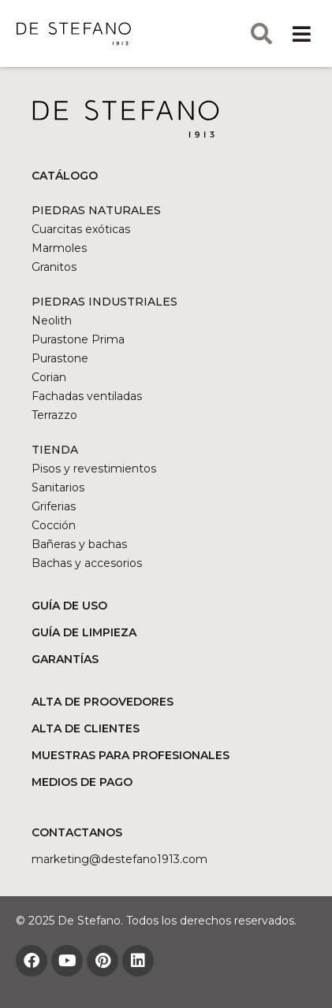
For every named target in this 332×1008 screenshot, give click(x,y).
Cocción (54, 525)
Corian (49, 377)
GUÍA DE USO (69, 605)
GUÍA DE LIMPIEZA (84, 632)
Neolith (52, 320)
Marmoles (59, 248)
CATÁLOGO (65, 176)
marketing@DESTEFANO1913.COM (119, 859)
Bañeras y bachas (79, 544)
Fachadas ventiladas (87, 396)
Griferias (54, 506)
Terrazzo (54, 415)
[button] (302, 33)
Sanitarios (58, 487)
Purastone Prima (78, 339)
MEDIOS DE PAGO (82, 782)
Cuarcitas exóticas (81, 229)
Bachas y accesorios (87, 563)
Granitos (54, 267)
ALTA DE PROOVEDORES (102, 702)
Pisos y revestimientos (94, 468)
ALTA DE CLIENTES (86, 728)
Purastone (60, 358)
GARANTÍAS (65, 659)
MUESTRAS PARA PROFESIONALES (130, 755)
